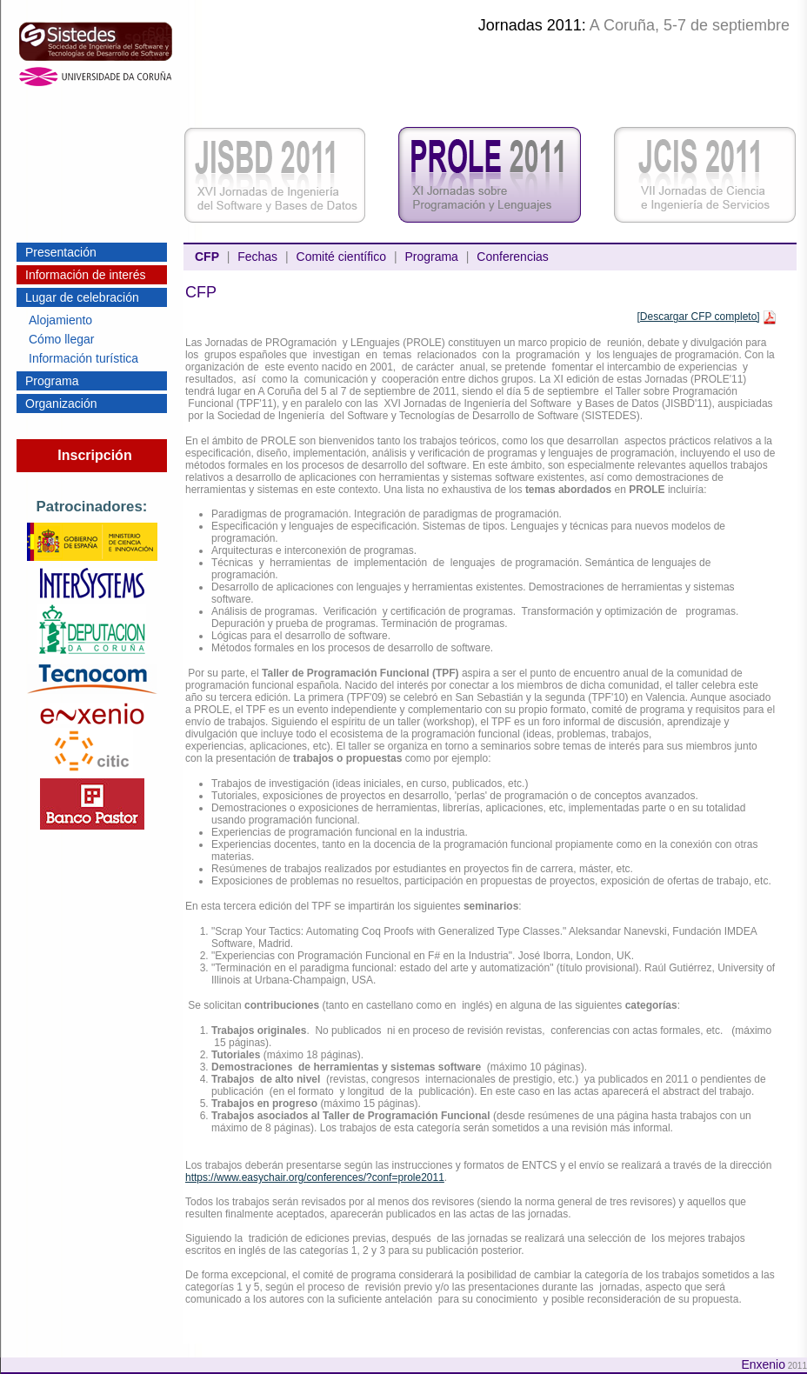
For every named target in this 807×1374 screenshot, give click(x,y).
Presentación (61, 252)
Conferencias (513, 256)
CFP (207, 256)
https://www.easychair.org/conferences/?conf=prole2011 (314, 1177)
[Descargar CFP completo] (698, 316)
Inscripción (94, 455)
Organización (61, 403)
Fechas (257, 256)
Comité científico (341, 256)
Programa (51, 381)
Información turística (83, 358)
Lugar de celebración (82, 297)
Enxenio (763, 1364)
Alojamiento (60, 320)
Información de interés (85, 275)
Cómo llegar (61, 339)
